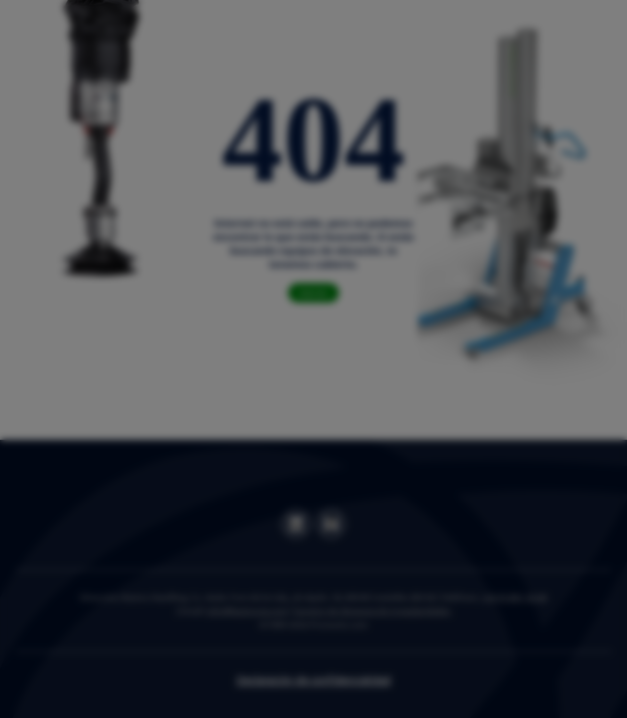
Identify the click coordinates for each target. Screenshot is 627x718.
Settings (404, 423)
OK (455, 423)
